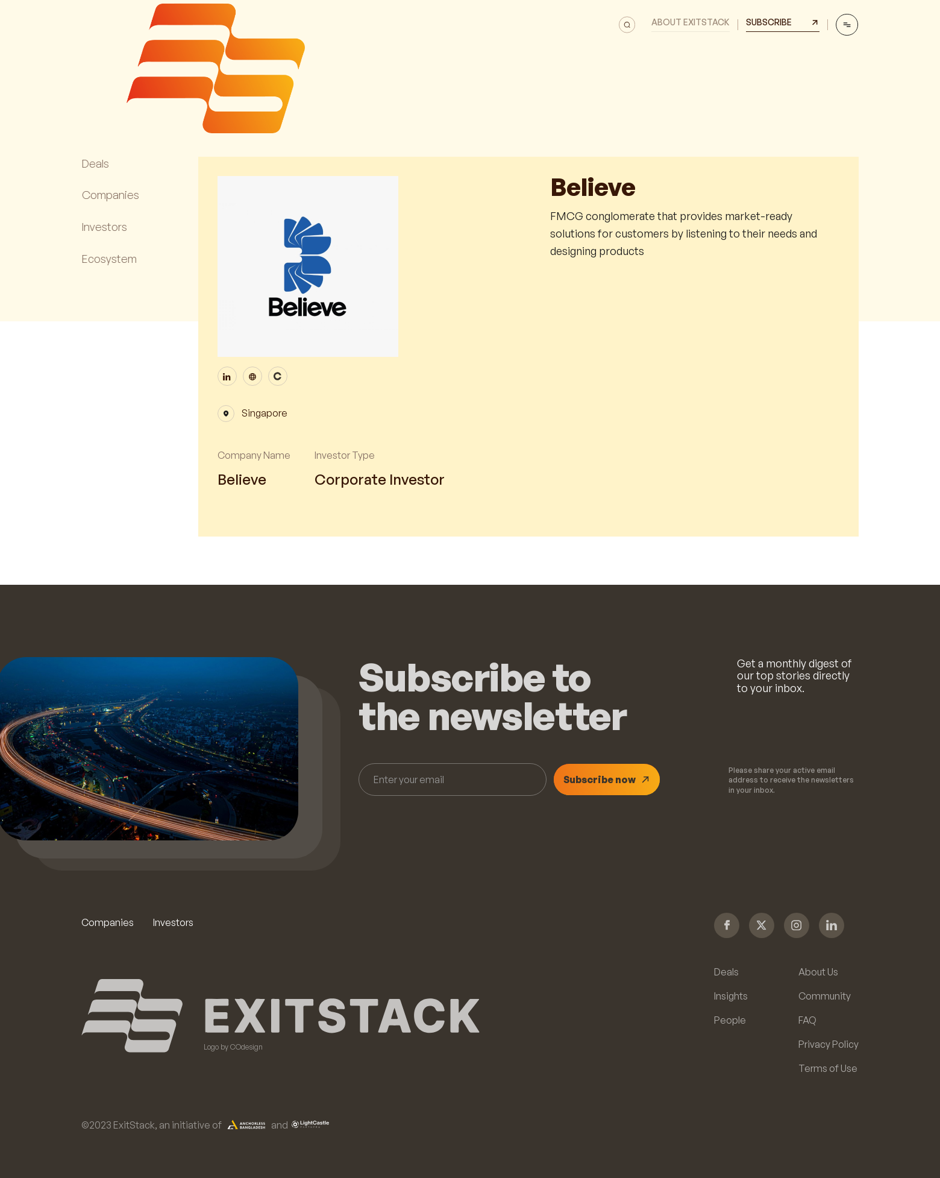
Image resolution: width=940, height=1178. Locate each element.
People (730, 1020)
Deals (726, 972)
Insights (731, 996)
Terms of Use (827, 1068)
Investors (173, 922)
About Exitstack (690, 22)
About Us (818, 972)
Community (824, 996)
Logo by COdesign (233, 1047)
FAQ (807, 1020)
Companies (107, 922)
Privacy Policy (828, 1044)
